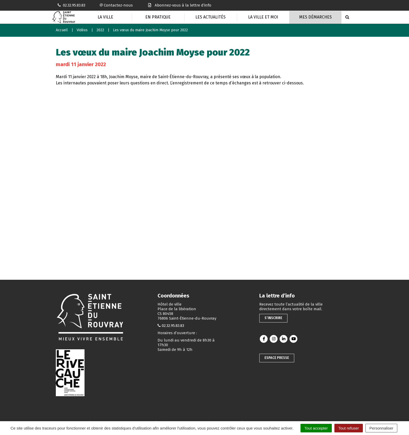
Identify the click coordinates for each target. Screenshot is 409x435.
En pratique (158, 17)
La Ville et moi (263, 17)
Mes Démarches (315, 17)
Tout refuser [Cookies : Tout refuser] (348, 428)
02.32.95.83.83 (173, 325)
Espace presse (276, 358)
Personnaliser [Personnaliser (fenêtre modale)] (381, 428)
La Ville (105, 17)
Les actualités (210, 17)
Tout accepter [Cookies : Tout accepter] (316, 428)
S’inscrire (273, 318)
